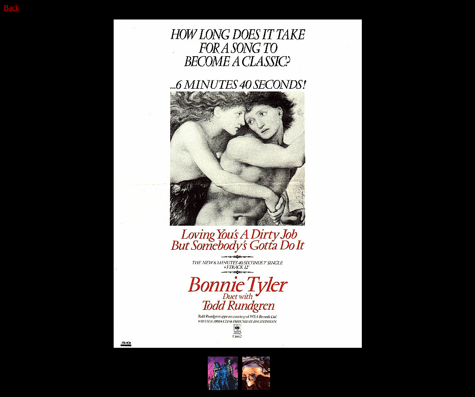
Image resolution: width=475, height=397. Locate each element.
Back (11, 8)
